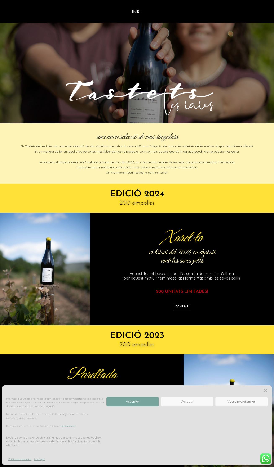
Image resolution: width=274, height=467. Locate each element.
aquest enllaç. (68, 425)
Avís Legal (39, 459)
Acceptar (132, 401)
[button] (266, 391)
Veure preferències (241, 401)
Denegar (187, 401)
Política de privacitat (19, 459)
